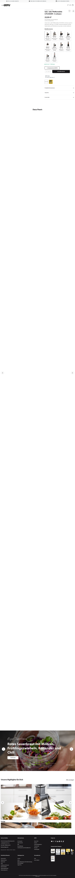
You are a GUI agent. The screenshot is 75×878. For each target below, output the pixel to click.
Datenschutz (3, 858)
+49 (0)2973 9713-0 (5, 843)
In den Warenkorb (61, 71)
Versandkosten (35, 875)
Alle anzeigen (70, 780)
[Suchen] (68, 5)
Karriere (35, 842)
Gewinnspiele (36, 849)
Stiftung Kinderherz (38, 844)
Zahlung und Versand (5, 865)
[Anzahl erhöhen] (50, 71)
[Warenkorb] (72, 5)
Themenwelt (36, 846)
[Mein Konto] (70, 5)
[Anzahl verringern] (46, 71)
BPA (18, 844)
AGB (2, 863)
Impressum (3, 861)
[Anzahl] (48, 71)
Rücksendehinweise (4, 868)
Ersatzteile (59, 97)
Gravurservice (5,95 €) (52, 68)
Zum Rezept (13, 757)
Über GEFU (36, 841)
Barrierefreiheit (4, 866)
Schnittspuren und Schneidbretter (24, 847)
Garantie (59, 93)
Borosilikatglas (20, 846)
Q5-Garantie (20, 841)
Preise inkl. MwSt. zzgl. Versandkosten (51, 19)
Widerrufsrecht (4, 860)
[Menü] (2, 5)
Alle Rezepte (70, 765)
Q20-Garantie (20, 842)
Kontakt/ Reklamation (5, 845)
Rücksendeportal (4, 847)
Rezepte (36, 847)
